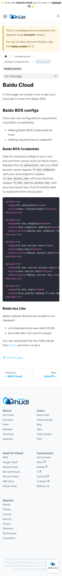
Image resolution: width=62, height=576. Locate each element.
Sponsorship (10, 533)
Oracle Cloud (10, 486)
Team (6, 424)
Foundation (9, 538)
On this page (13, 76)
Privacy (7, 523)
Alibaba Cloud (10, 466)
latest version (19, 46)
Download (8, 434)
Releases (7, 429)
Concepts (8, 419)
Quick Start (43, 414)
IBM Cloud (8, 481)
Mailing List (43, 486)
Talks (39, 429)
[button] (58, 16)
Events (6, 504)
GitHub (42, 466)
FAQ (39, 438)
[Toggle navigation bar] (5, 16)
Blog (39, 424)
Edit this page (13, 357)
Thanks (7, 509)
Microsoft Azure (11, 471)
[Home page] (6, 56)
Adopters (8, 438)
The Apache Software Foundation (39, 559)
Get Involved (43, 457)
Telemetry (8, 528)
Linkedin (43, 481)
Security (7, 519)
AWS (5, 457)
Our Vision (8, 414)
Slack (41, 462)
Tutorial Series (44, 419)
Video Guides (44, 434)
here (13, 345)
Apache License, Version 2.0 (37, 562)
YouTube (43, 476)
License (7, 514)
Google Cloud (10, 462)
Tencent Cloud (11, 476)
